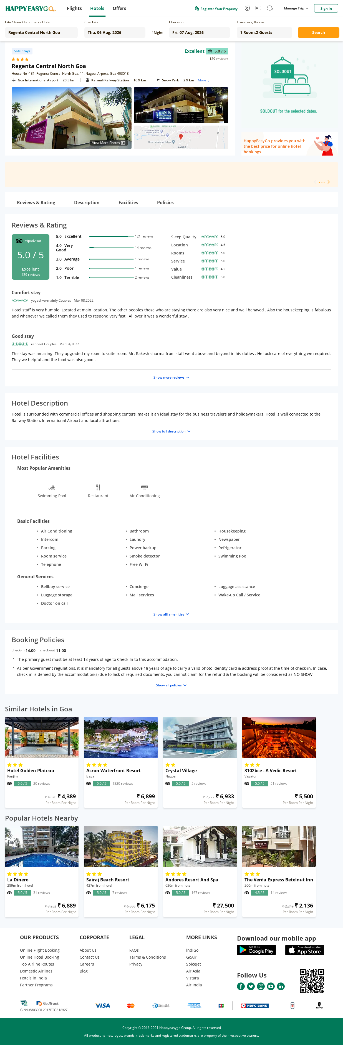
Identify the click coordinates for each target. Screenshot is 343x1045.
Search (318, 32)
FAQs (134, 950)
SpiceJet (193, 964)
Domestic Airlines (36, 971)
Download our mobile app (276, 938)
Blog (84, 971)
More (204, 80)
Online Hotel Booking (39, 957)
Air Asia (193, 971)
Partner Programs (36, 985)
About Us (88, 950)
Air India (194, 985)
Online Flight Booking (40, 950)
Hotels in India (33, 978)
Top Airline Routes (37, 964)
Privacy (135, 964)
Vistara (192, 978)
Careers (87, 964)
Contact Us (90, 957)
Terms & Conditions (147, 957)
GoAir (191, 957)
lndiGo (192, 950)
